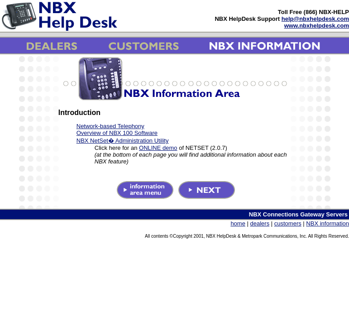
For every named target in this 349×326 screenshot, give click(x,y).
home (237, 223)
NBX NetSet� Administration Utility (122, 140)
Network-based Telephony (110, 126)
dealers (260, 223)
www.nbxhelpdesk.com (316, 25)
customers (287, 223)
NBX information (327, 223)
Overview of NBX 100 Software (117, 132)
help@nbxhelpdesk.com (315, 18)
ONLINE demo (158, 147)
